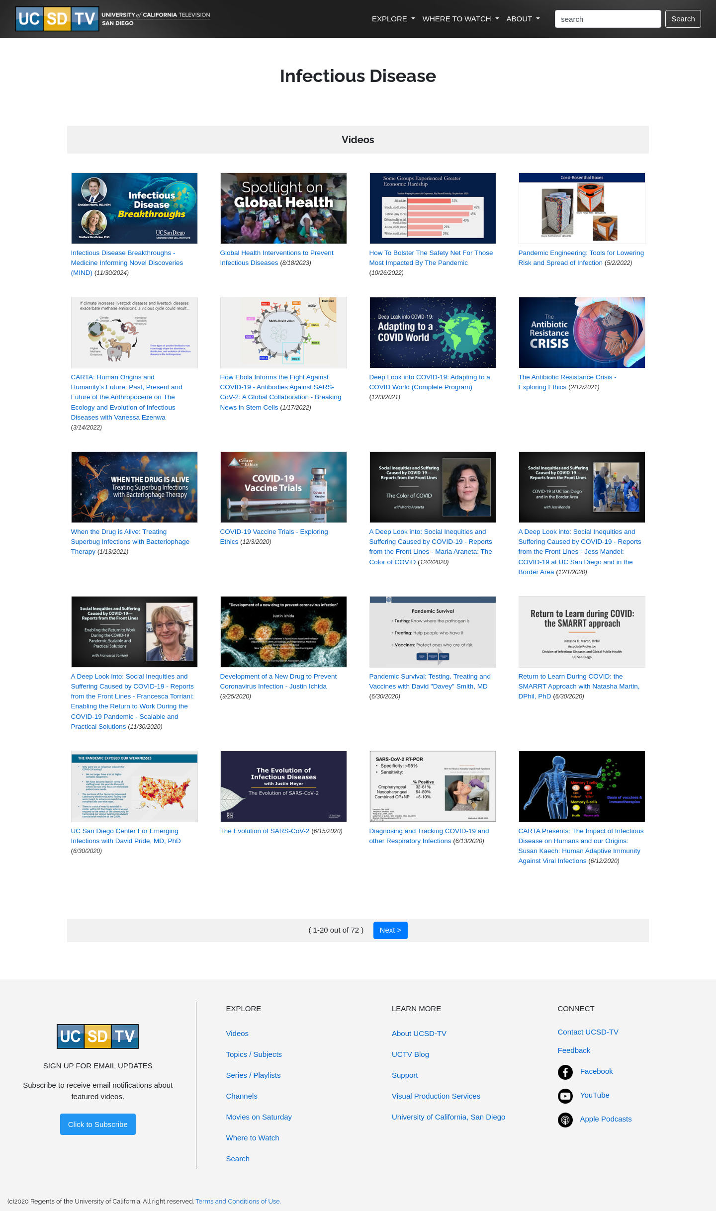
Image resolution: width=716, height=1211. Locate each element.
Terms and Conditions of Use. (238, 1201)
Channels (242, 1096)
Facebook (596, 1071)
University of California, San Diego (448, 1117)
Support (405, 1075)
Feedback (574, 1050)
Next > (391, 930)
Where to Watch (252, 1137)
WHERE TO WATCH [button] (458, 18)
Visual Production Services (436, 1096)
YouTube (595, 1095)
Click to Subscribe (98, 1124)
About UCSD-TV (419, 1033)
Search (683, 18)
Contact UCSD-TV (588, 1032)
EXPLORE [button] (390, 18)
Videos (237, 1033)
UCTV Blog (410, 1054)
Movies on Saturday (259, 1117)
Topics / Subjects (254, 1054)
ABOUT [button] (521, 18)
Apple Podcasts (606, 1119)
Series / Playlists (253, 1075)
